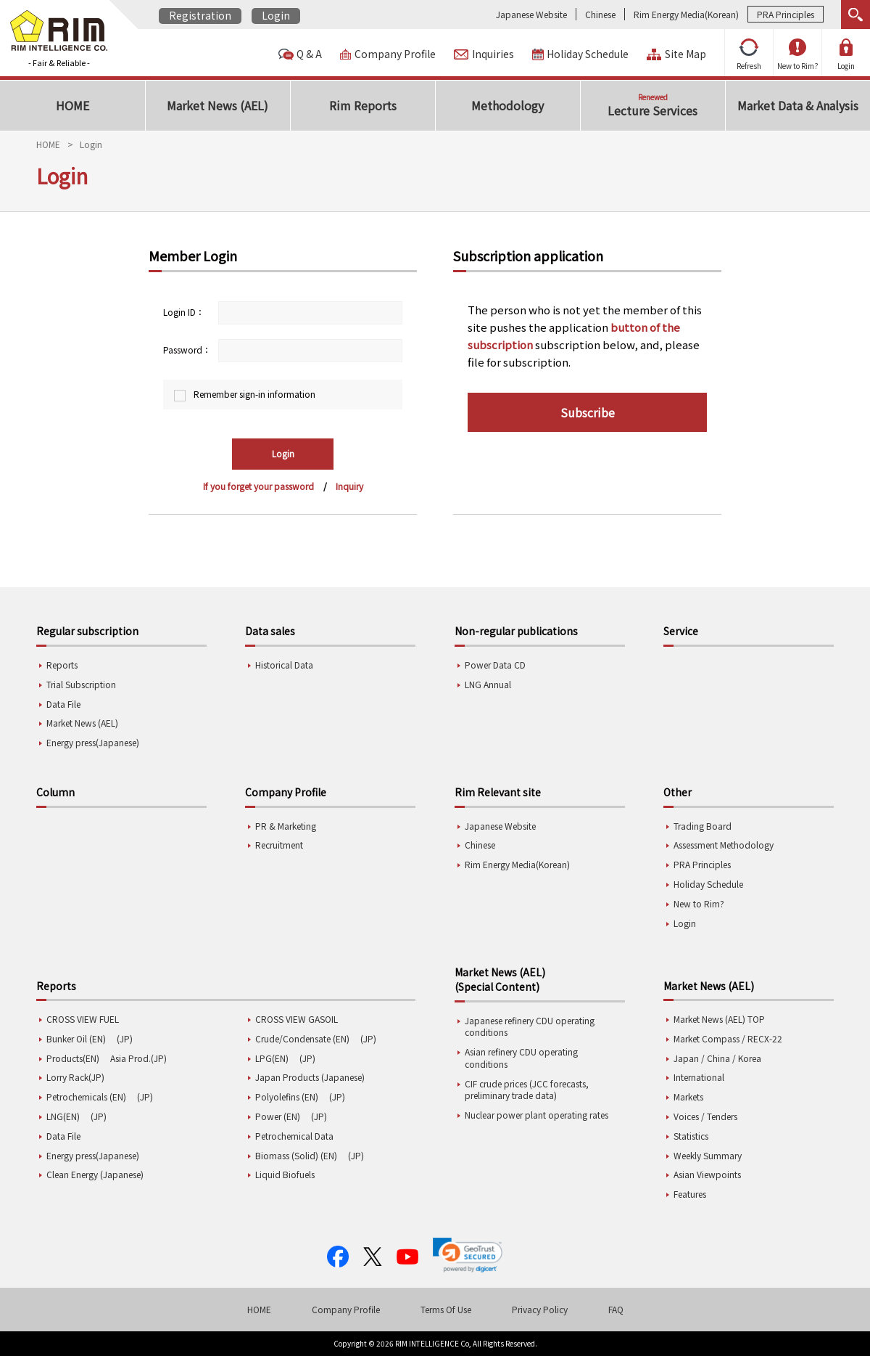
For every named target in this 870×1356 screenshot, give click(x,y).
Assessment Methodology (724, 844)
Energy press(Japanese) (92, 742)
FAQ (616, 1309)
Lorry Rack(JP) (75, 1077)
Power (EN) (277, 1116)
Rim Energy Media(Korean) (686, 14)
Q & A (309, 54)
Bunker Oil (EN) (76, 1038)
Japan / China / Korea (717, 1058)
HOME (48, 144)
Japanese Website (531, 14)
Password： (187, 349)
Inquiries (493, 54)
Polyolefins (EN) (286, 1096)
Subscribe (587, 412)
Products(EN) (72, 1058)
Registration (200, 15)
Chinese (600, 14)
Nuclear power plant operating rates (536, 1114)
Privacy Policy (540, 1309)
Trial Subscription (81, 684)
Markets (688, 1096)
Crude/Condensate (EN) (302, 1038)
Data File (63, 704)
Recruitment (279, 844)
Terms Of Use (445, 1309)
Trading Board (703, 826)
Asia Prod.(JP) (138, 1058)
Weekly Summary (708, 1155)
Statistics (691, 1136)
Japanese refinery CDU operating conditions (529, 1026)
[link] (467, 1255)
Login (276, 15)
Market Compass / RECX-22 (728, 1038)
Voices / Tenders (705, 1116)
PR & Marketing (285, 826)
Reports (62, 664)
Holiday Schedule (588, 54)
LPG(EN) (272, 1058)
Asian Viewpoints (707, 1174)
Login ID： (183, 312)
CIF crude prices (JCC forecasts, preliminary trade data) (527, 1089)
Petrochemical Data (294, 1136)
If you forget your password (258, 486)
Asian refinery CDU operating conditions (521, 1057)
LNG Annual (488, 684)
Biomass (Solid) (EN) (296, 1155)
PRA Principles (785, 14)
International (699, 1077)
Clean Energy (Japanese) (95, 1174)
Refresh (749, 54)
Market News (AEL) (82, 722)
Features (690, 1194)
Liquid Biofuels (285, 1174)
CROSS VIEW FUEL (82, 1019)
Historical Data (284, 664)
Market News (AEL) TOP (719, 1019)
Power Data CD (495, 664)
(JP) (125, 1038)
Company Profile (395, 54)
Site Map (685, 54)
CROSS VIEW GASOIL (296, 1019)
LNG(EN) (63, 1116)
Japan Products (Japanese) (310, 1077)
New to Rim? (798, 54)
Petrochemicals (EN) (86, 1096)
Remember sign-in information (254, 394)
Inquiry (349, 486)
